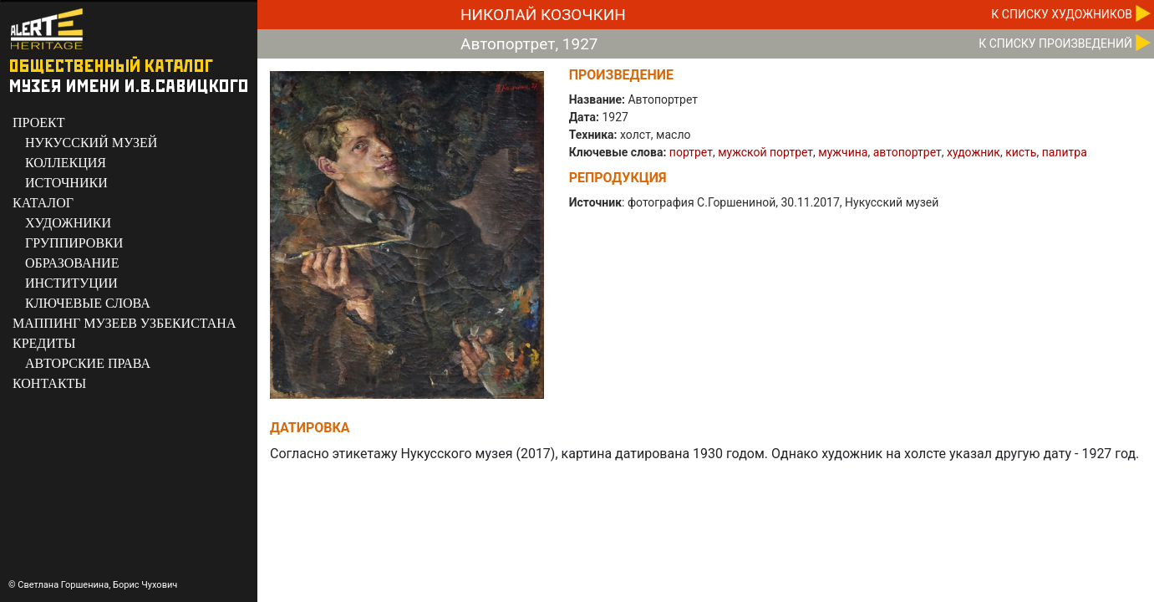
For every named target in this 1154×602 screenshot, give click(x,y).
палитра (1064, 152)
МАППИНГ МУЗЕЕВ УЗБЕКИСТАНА (124, 323)
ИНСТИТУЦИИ (71, 283)
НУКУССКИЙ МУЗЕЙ (91, 142)
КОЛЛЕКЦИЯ (65, 163)
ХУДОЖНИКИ (68, 223)
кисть (1020, 152)
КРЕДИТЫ (44, 343)
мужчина (842, 152)
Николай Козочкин (543, 14)
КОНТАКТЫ (49, 383)
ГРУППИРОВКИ (74, 243)
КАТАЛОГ (43, 203)
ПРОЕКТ (38, 122)
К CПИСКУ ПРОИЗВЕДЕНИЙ (1055, 43)
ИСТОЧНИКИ (66, 183)
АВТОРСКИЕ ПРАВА (87, 363)
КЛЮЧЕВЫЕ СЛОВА (87, 303)
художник (973, 152)
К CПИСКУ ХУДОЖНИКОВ (1061, 14)
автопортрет (907, 152)
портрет (691, 152)
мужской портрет (765, 152)
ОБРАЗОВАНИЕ (72, 263)
